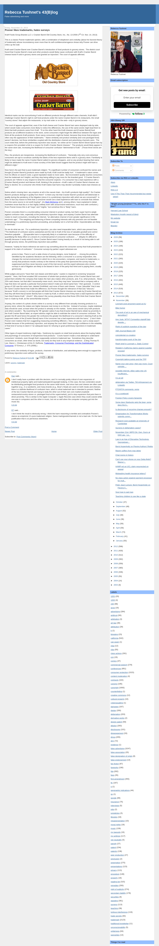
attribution (115, 627)
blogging (114, 634)
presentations (116, 866)
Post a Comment (12, 427)
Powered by (132, 114)
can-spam (115, 642)
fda (112, 771)
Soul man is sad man (124, 492)
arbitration (115, 619)
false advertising (117, 748)
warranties (115, 935)
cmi (112, 657)
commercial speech (119, 665)
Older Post (97, 431)
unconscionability (118, 927)
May (118, 523)
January (119, 541)
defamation (115, 714)
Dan (13, 376)
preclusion (115, 859)
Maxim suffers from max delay (128, 451)
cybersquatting (117, 703)
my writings (115, 836)
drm (112, 741)
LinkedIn (114, 186)
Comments (118, 170)
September (121, 506)
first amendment (117, 779)
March (119, 532)
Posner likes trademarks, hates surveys (132, 355)
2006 (116, 572)
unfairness (115, 931)
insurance (115, 802)
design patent (116, 722)
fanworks (114, 767)
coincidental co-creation (126, 335)
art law (113, 623)
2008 (116, 563)
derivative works (117, 718)
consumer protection (119, 672)
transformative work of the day (128, 339)
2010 (116, 555)
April (118, 528)
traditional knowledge (120, 923)
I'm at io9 (119, 378)
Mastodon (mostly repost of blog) (124, 214)
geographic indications (120, 790)
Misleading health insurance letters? (131, 473)
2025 (116, 241)
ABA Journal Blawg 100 (126, 331)
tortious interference (119, 912)
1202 (113, 600)
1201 (113, 596)
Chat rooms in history (125, 455)
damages (114, 707)
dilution (114, 726)
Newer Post (10, 431)
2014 (116, 288)
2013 (116, 293)
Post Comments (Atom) (26, 437)
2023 (116, 250)
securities (115, 897)
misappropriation (118, 821)
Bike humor (120, 308)
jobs (112, 809)
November (120, 300)
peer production (117, 855)
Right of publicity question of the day (131, 326)
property (114, 878)
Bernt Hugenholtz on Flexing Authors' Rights (134, 446)
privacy (114, 870)
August (119, 511)
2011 (116, 551)
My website (115, 218)
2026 (116, 237)
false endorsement (118, 760)
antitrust (114, 615)
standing (114, 901)
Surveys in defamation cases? (128, 428)
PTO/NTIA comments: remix (127, 389)
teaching (114, 908)
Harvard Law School (119, 210)
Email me (115, 222)
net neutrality (116, 840)
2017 (116, 276)
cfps (112, 649)
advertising (115, 611)
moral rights (116, 825)
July (118, 515)
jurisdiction (115, 813)
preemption (115, 863)
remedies (114, 885)
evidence (114, 745)
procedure (115, 874)
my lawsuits (116, 832)
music (113, 828)
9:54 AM (14, 422)
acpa (113, 608)
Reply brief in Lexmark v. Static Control (132, 344)
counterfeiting (116, 691)
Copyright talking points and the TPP (131, 359)
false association (118, 752)
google (113, 798)
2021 (116, 258)
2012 (116, 546)
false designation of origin (121, 756)
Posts (116, 166)
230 (112, 604)
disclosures (115, 729)
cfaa (112, 646)
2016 (116, 280)
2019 (116, 267)
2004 (116, 581)
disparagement (117, 733)
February (120, 536)
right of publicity (117, 889)
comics (114, 661)
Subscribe (132, 105)
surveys (13, 363)
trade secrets (116, 916)
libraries (114, 817)
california (114, 638)
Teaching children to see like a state (131, 496)
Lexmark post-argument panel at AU (131, 304)
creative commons (118, 695)
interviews (115, 805)
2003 (116, 585)
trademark (21, 363)
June (118, 519)
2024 (116, 246)
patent (113, 847)
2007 (116, 568)
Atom (113, 182)
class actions (116, 653)
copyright (114, 688)
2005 (116, 576)
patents (114, 851)
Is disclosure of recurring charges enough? (134, 409)
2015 (116, 284)
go (112, 794)
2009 (116, 559)
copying (114, 684)
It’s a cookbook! (122, 394)
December (120, 296)
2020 (116, 263)
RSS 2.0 (114, 190)
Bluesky (114, 226)
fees (112, 775)
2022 (116, 254)
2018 (116, 271)
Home (54, 431)
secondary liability (118, 893)
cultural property (117, 699)
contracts (114, 680)
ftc (112, 783)
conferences (116, 668)
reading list (115, 882)
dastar (113, 710)
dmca (113, 737)
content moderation (119, 676)
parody (114, 844)
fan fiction (115, 764)
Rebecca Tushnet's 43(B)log (31, 12)
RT (12, 410)
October (119, 502)
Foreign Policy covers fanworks (129, 398)
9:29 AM (14, 405)
